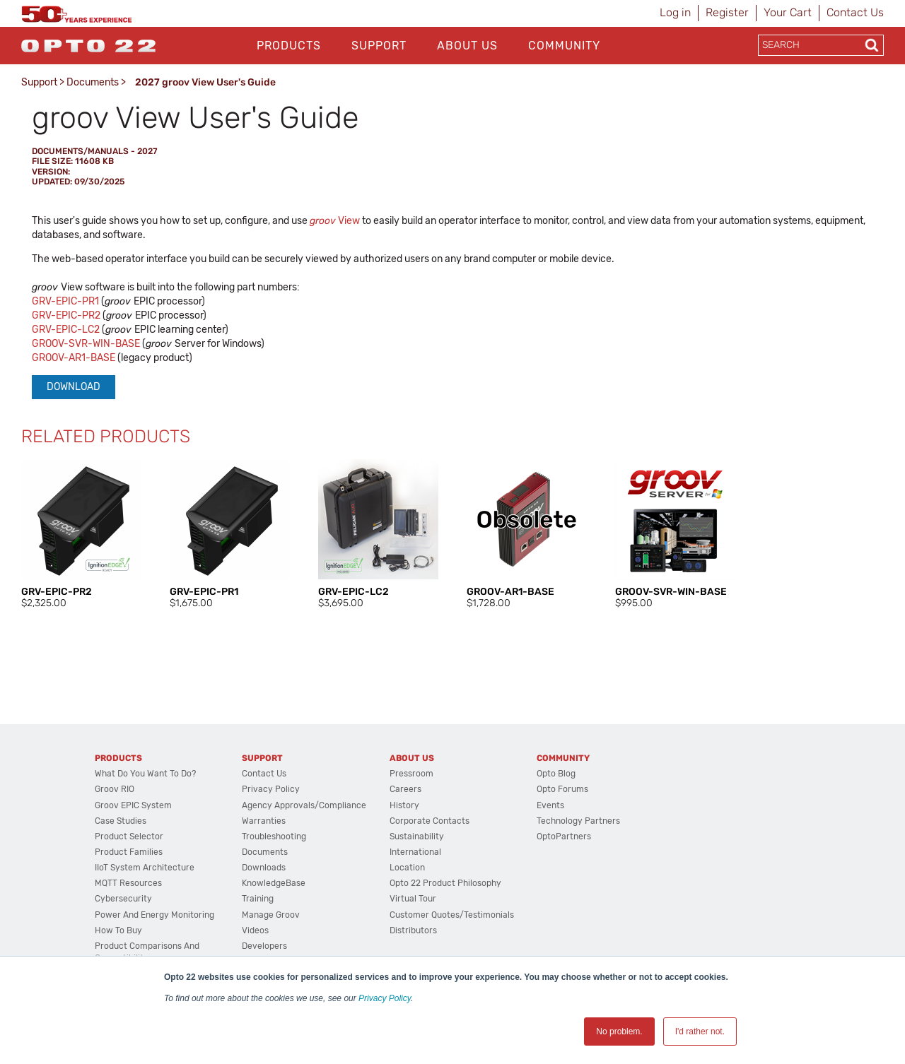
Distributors (413, 930)
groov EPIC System (133, 805)
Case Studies (120, 821)
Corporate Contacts (429, 821)
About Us (467, 45)
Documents (92, 82)
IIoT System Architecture (144, 868)
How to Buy (118, 930)
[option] (81, 534)
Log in (675, 12)
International (415, 852)
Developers (264, 946)
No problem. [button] (619, 1031)
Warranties (264, 821)
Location (407, 868)
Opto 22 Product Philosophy (445, 883)
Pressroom (411, 774)
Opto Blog (556, 774)
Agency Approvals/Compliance (304, 805)
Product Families (129, 852)
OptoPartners (564, 836)
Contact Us (855, 12)
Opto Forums (562, 789)
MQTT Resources (128, 883)
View (335, 221)
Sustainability (417, 836)
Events (550, 805)
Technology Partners (578, 821)
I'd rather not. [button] (700, 1031)
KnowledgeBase (273, 883)
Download (73, 387)
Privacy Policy (384, 998)
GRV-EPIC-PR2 (67, 315)
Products (289, 45)
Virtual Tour (413, 899)
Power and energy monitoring (154, 915)
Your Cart (788, 12)
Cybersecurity (123, 899)
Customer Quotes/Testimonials (452, 915)
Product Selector (129, 836)
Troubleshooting (274, 836)
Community (564, 45)
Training (258, 899)
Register (727, 12)
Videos (255, 930)
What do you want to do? (145, 774)
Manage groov (271, 915)
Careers (405, 789)
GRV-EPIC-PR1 (65, 301)
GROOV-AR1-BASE (73, 358)
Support (379, 45)
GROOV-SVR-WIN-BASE (86, 344)
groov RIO (114, 789)
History (404, 805)
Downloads (264, 868)
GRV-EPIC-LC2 (66, 330)
